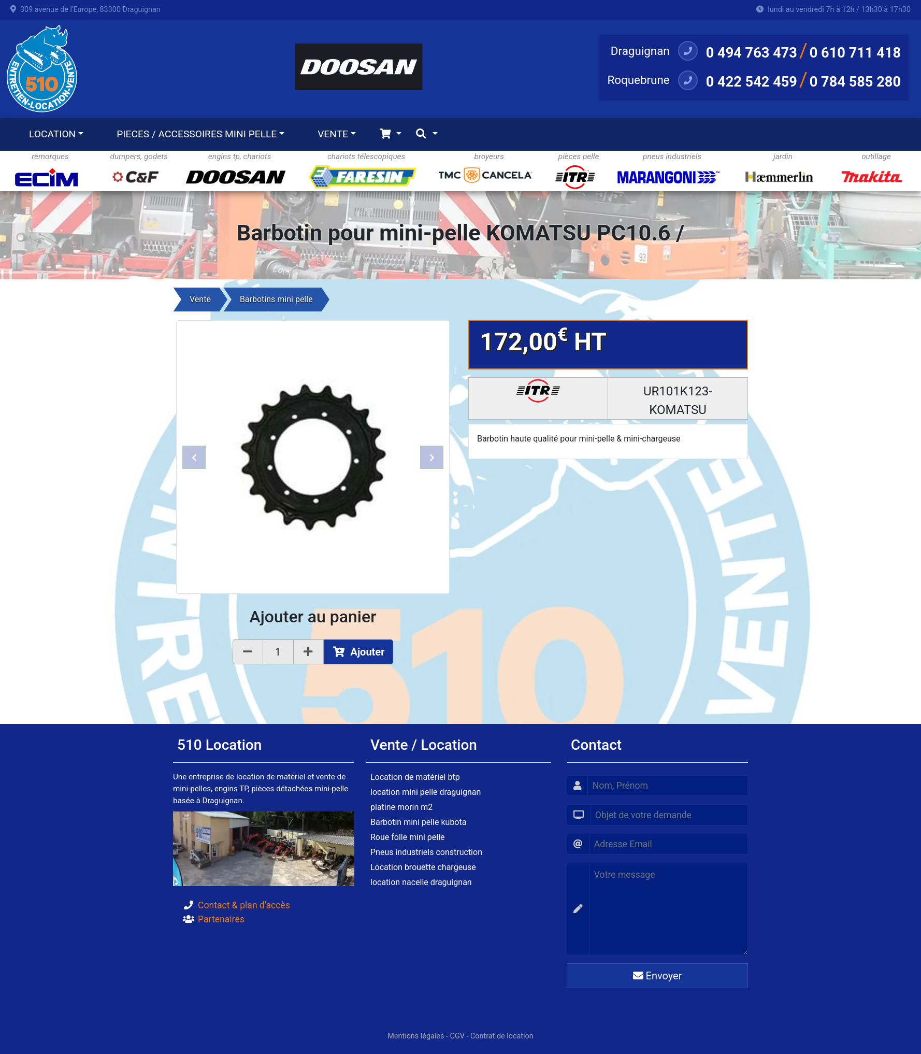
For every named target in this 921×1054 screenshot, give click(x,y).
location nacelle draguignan (421, 882)
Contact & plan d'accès (244, 905)
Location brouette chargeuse (423, 867)
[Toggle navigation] (390, 134)
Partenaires (221, 919)
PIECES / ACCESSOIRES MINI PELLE (197, 134)
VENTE (333, 134)
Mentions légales (415, 1036)
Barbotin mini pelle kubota (418, 822)
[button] (194, 457)
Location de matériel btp (415, 777)
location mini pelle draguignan (425, 792)
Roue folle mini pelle (407, 837)
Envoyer (657, 976)
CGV (457, 1036)
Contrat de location (502, 1036)
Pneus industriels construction (426, 852)
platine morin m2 (401, 807)
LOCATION (52, 134)
